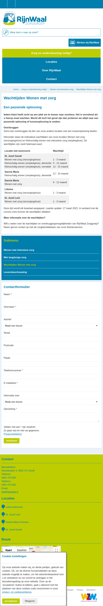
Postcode (9, 345)
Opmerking (9, 409)
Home (16, 89)
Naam (7, 294)
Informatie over (11, 395)
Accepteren (11, 601)
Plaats (7, 358)
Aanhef (7, 319)
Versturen (11, 440)
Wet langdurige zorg (15, 257)
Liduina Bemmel (14, 507)
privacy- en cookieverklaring (16, 592)
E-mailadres (10, 383)
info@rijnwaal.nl (9, 492)
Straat (7, 333)
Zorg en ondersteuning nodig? (51, 53)
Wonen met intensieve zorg (61, 89)
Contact (51, 79)
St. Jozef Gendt (14, 529)
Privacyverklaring (13, 434)
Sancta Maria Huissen (17, 522)
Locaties (51, 61)
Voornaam (9, 307)
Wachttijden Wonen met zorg (20, 265)
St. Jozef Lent (13, 514)
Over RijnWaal (51, 70)
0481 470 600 (8, 477)
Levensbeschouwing (15, 272)
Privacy (80, 590)
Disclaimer (91, 590)
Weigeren (30, 601)
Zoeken (6, 32)
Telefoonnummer (12, 370)
